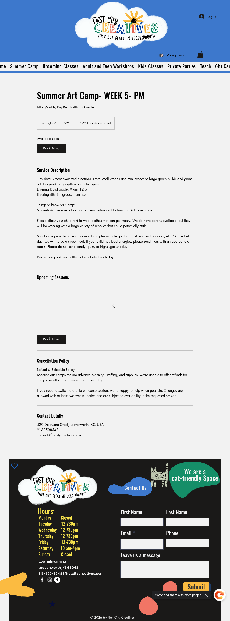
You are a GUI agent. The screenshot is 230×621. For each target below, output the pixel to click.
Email (126, 532)
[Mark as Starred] (52, 604)
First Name (131, 512)
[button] (200, 54)
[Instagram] (50, 580)
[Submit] (196, 586)
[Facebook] (42, 580)
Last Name (176, 512)
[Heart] (14, 466)
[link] (51, 148)
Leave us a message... (142, 555)
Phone (172, 532)
